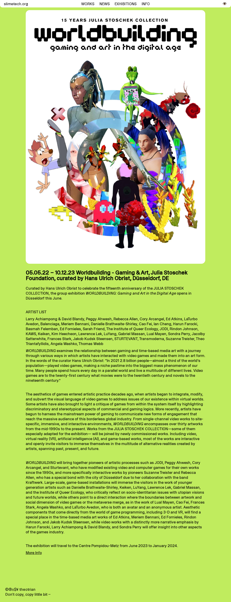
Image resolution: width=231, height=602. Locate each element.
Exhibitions (125, 3)
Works (87, 3)
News (104, 3)
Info (146, 3)
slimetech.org (15, 3)
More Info (34, 552)
